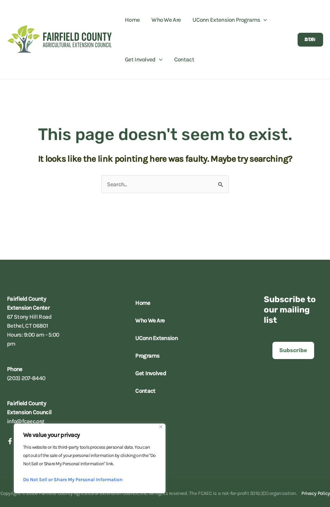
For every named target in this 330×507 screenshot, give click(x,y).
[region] (90, 458)
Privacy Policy (315, 493)
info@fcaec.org (25, 421)
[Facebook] (10, 441)
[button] (310, 40)
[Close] (160, 426)
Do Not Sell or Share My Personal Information (73, 480)
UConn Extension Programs (156, 347)
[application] (263, 20)
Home (142, 302)
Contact (145, 390)
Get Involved (150, 373)
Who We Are (149, 320)
